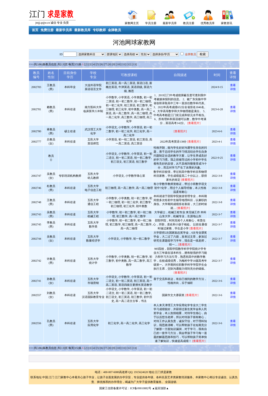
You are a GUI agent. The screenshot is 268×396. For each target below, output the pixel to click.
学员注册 (150, 23)
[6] (101, 64)
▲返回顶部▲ (160, 388)
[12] (129, 64)
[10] (118, 64)
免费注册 (47, 30)
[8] (109, 64)
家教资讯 (226, 23)
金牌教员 (114, 30)
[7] (105, 64)
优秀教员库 (208, 23)
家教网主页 (132, 23)
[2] (86, 64)
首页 (35, 30)
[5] (97, 64)
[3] (90, 64)
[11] (123, 64)
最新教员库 (82, 30)
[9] (113, 64)
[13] (134, 64)
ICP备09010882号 (140, 388)
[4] (93, 64)
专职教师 (99, 30)
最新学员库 (170, 23)
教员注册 (188, 23)
